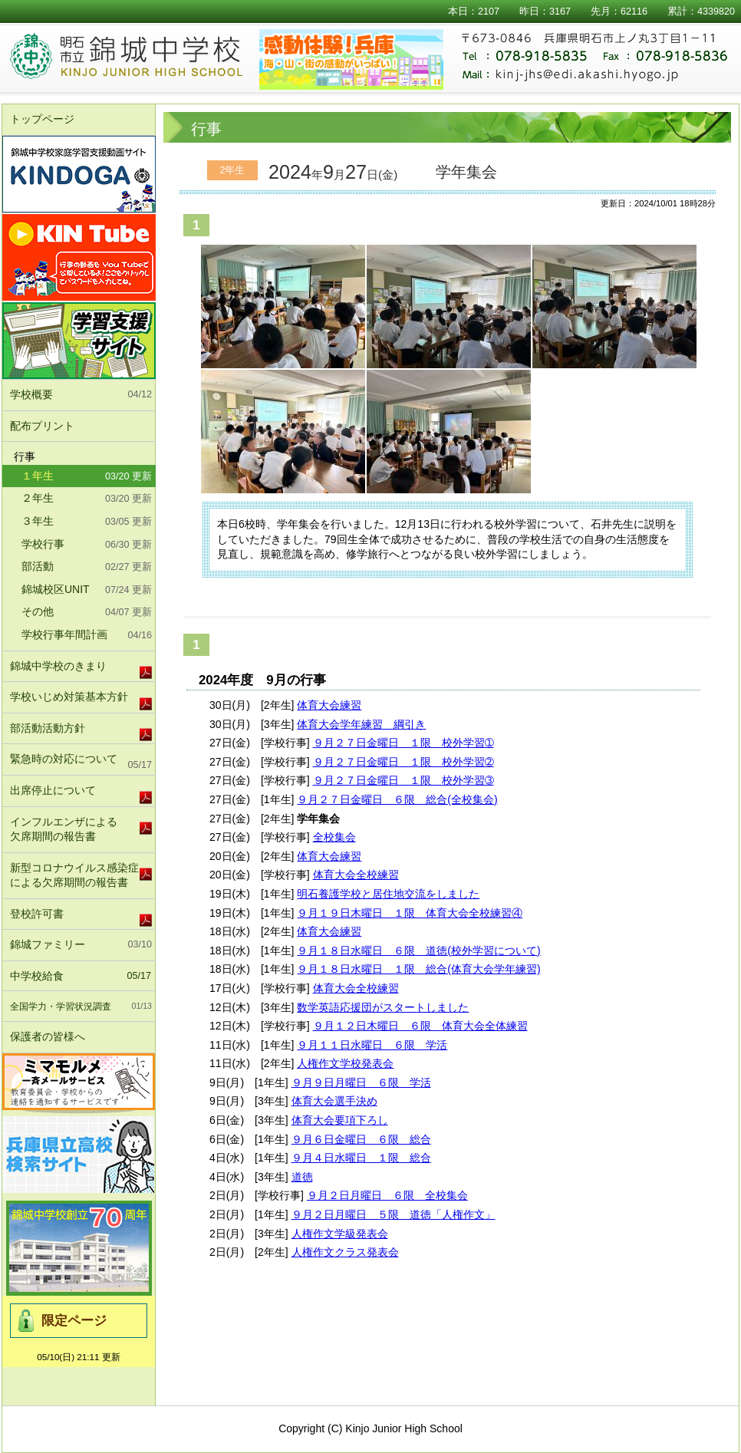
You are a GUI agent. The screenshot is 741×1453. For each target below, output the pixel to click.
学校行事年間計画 (86, 636)
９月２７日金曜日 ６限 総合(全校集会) (397, 799)
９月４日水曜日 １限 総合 (361, 1158)
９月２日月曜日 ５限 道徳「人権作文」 (393, 1214)
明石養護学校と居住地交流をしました (388, 894)
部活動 (86, 567)
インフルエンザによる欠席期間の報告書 (63, 829)
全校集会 (334, 837)
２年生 (86, 499)
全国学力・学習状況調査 (81, 1006)
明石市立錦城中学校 (145, 57)
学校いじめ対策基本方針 (69, 696)
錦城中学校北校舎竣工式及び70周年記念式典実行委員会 (79, 1248)
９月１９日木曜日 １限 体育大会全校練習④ (409, 913)
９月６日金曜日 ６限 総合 (361, 1139)
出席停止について (53, 790)
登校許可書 (37, 914)
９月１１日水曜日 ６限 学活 (372, 1045)
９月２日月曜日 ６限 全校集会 (387, 1195)
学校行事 (86, 545)
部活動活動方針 (47, 728)
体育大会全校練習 (356, 874)
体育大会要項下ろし (339, 1120)
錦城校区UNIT (86, 590)
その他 (86, 613)
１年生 (86, 477)
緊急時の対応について (81, 763)
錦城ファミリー (81, 945)
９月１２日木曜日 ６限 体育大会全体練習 (420, 1026)
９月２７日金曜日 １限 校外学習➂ (403, 780)
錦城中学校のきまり (58, 666)
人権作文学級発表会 (339, 1233)
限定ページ (74, 1320)
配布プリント (42, 426)
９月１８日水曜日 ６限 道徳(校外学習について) (418, 950)
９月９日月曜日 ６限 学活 (361, 1082)
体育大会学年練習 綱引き (361, 724)
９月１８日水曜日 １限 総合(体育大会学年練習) (418, 969)
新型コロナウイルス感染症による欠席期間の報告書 (74, 875)
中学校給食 (80, 976)
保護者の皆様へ (81, 1037)
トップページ (42, 119)
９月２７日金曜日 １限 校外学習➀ (403, 742)
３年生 (86, 522)
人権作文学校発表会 (345, 1063)
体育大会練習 (329, 705)
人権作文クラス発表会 (345, 1252)
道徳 (302, 1177)
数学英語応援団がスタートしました (383, 1007)
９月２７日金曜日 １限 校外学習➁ (403, 762)
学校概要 (81, 395)
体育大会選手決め (334, 1101)
